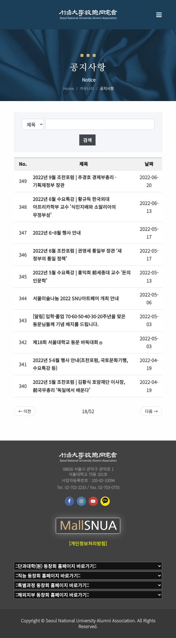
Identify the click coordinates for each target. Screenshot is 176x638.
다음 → (151, 411)
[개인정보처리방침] (88, 543)
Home (68, 88)
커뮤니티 (87, 88)
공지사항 (107, 88)
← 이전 (24, 411)
